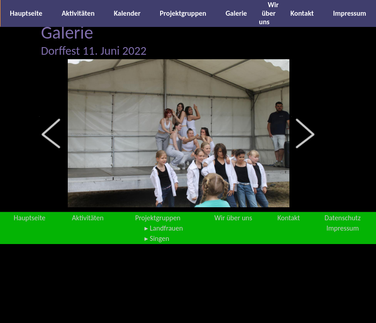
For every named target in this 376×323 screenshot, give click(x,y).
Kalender (127, 13)
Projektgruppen (183, 13)
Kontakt (302, 13)
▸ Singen (156, 238)
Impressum (349, 13)
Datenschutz (342, 218)
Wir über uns (269, 13)
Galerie (236, 13)
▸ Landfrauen (163, 228)
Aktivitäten (77, 13)
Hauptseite (26, 13)
